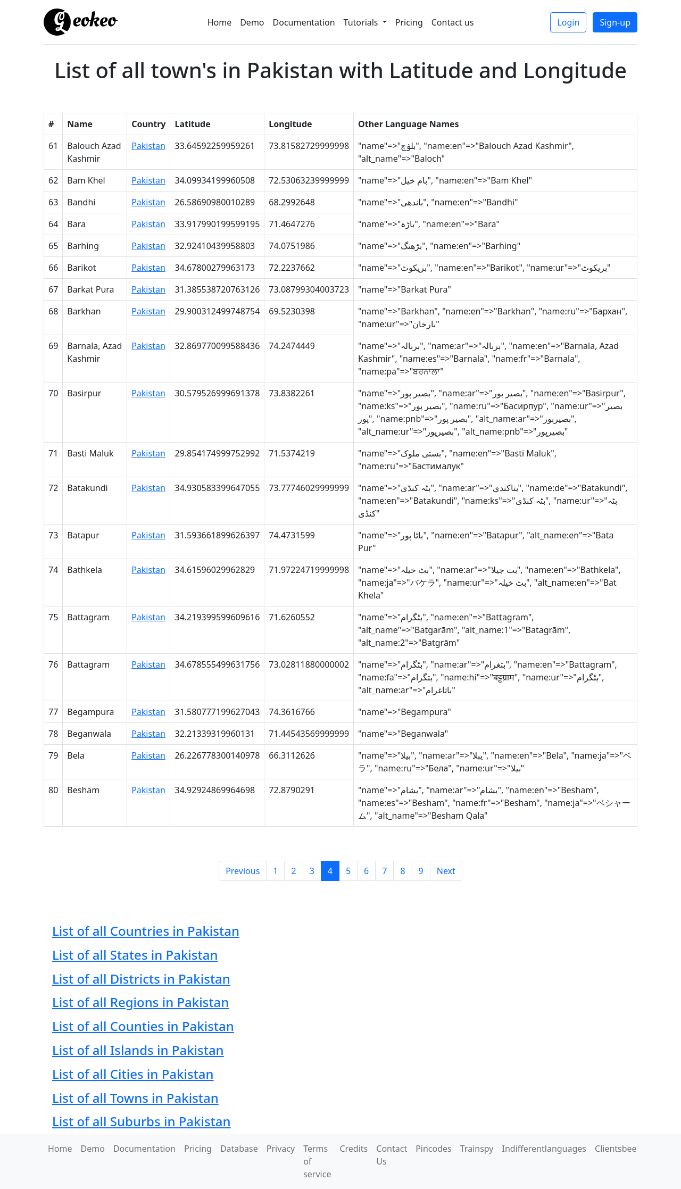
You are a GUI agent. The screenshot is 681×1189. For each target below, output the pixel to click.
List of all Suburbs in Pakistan (141, 1121)
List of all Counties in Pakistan (143, 1026)
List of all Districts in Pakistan (141, 978)
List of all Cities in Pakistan (133, 1074)
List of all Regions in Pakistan (140, 1002)
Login (568, 22)
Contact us (452, 22)
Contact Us (391, 1155)
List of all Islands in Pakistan (138, 1050)
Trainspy (477, 1148)
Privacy (281, 1148)
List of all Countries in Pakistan (145, 930)
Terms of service (317, 1161)
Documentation (304, 22)
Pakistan (148, 146)
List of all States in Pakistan (135, 954)
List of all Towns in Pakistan (135, 1098)
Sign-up (615, 22)
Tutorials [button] (362, 22)
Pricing (409, 22)
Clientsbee (616, 1148)
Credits (353, 1148)
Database (239, 1148)
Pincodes (434, 1148)
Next (446, 871)
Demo (252, 22)
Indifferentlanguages (544, 1148)
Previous (243, 871)
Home (219, 22)
